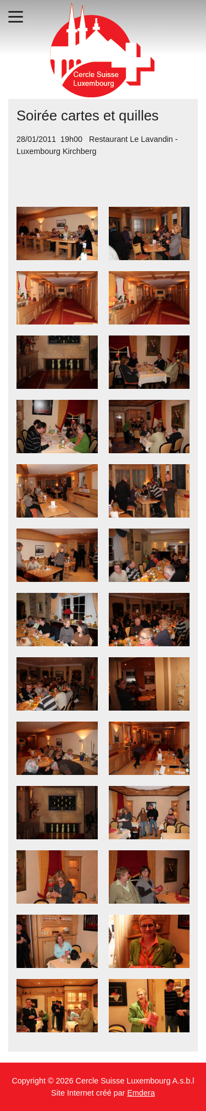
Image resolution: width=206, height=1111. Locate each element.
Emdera (141, 1092)
